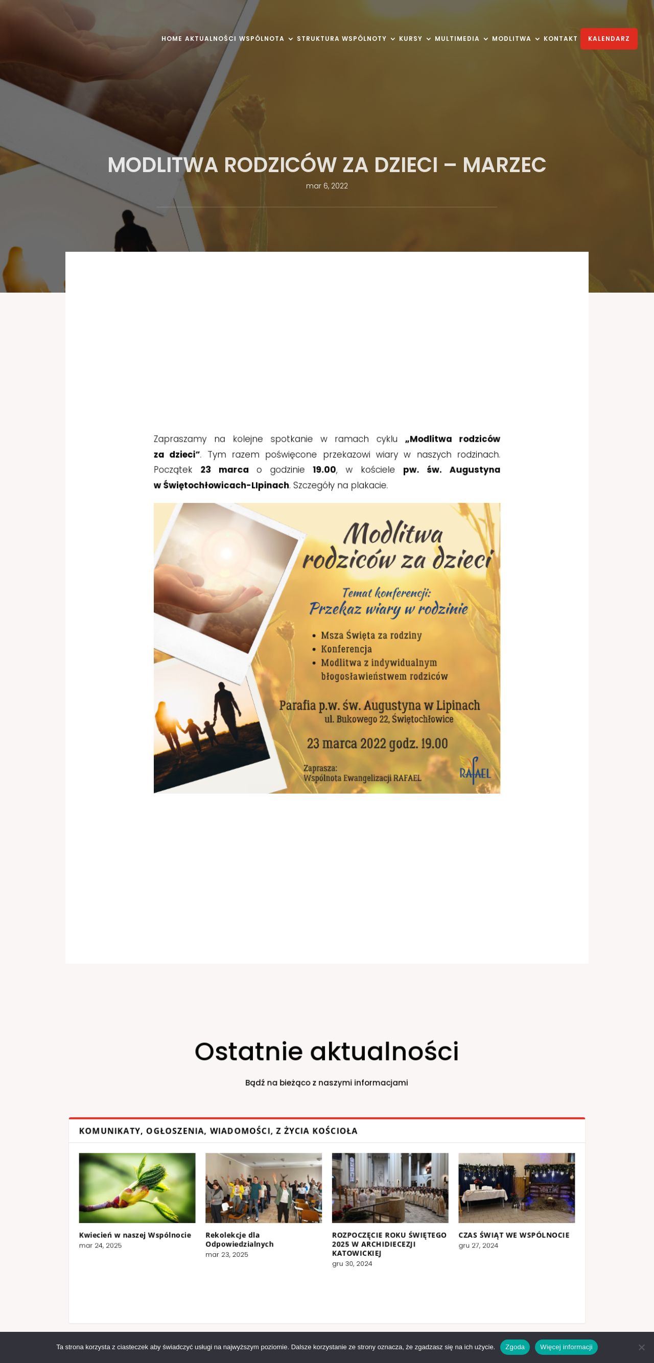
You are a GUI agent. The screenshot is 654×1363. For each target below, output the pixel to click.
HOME (171, 39)
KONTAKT (561, 39)
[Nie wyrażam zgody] (641, 1347)
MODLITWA (511, 39)
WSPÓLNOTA (262, 39)
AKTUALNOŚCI (211, 39)
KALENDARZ (609, 38)
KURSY (411, 39)
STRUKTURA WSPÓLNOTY (342, 39)
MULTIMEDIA (457, 39)
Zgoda (515, 1347)
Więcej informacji (566, 1347)
